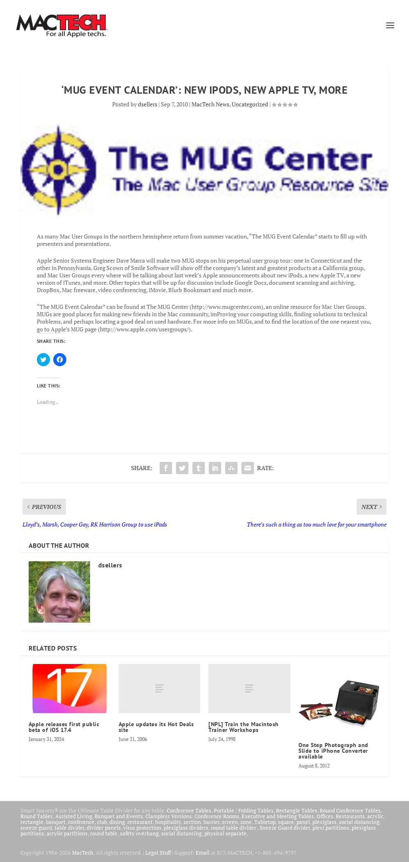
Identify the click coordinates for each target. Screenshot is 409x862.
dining (117, 822)
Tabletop (265, 822)
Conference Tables (189, 810)
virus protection (142, 827)
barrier (211, 822)
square (286, 822)
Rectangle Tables (296, 810)
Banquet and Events (119, 816)
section (192, 822)
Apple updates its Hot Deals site (156, 727)
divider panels (104, 827)
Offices (324, 816)
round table (104, 833)
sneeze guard (36, 827)
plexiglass (324, 822)
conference (81, 822)
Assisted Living (73, 816)
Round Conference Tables (350, 810)
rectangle (31, 822)
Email (203, 852)
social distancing (359, 822)
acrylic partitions (67, 833)
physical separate (225, 833)
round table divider (234, 827)
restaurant (140, 822)
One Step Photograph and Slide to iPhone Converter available (333, 750)
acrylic (375, 816)
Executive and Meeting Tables (278, 816)
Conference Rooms (216, 816)
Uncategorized (250, 104)
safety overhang (139, 833)
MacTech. (83, 852)
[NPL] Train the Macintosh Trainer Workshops (243, 727)
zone (246, 822)
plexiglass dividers (186, 827)
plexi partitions (330, 827)
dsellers (147, 104)
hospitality (168, 822)
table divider (69, 827)
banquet (56, 822)
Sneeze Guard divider (285, 827)
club (102, 822)
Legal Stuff (158, 852)
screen (230, 822)
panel (303, 822)
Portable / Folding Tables (243, 810)
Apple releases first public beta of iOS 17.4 (64, 727)
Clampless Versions (168, 816)
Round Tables (36, 816)
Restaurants (350, 816)
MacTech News (210, 104)
